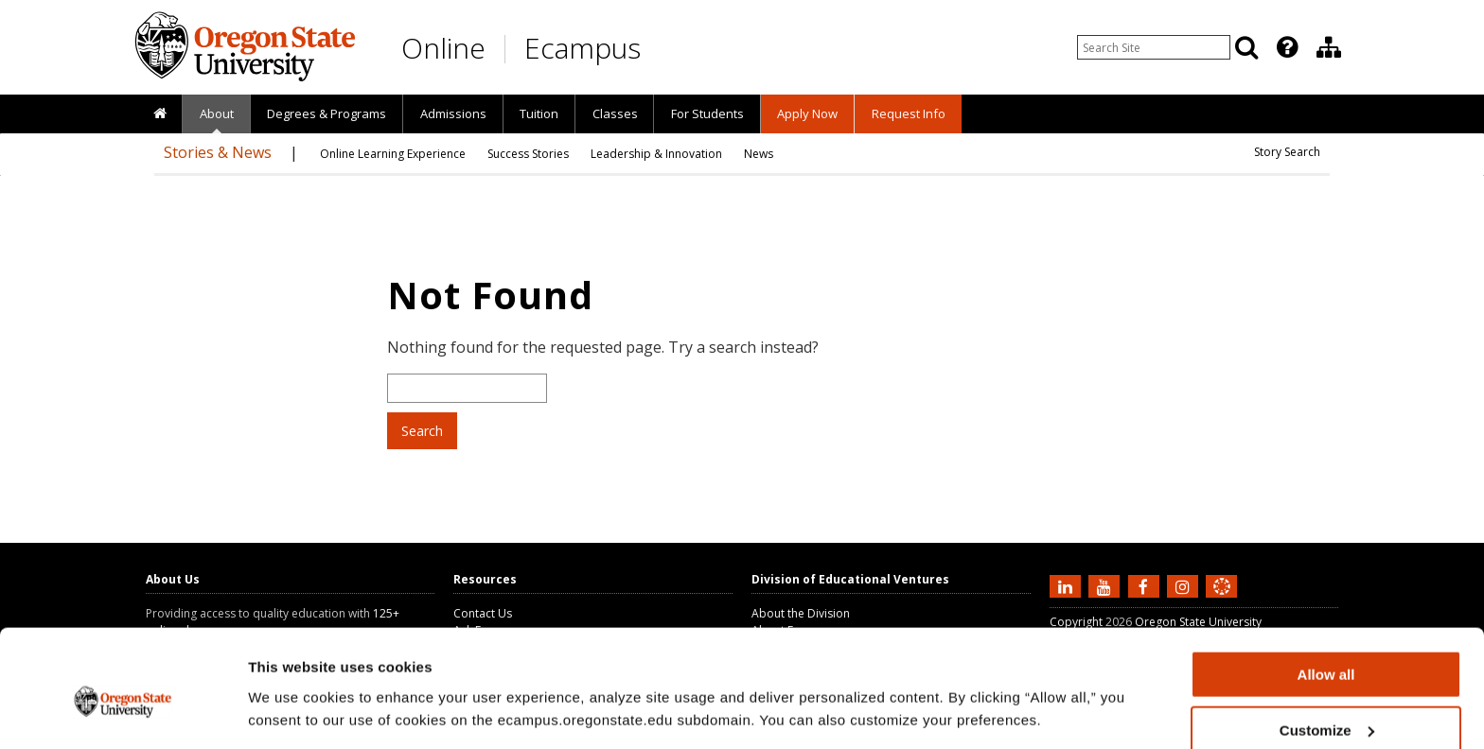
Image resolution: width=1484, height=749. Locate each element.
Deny (1326, 702)
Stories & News (218, 152)
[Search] (1246, 47)
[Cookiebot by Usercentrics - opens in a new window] (122, 712)
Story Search (1287, 152)
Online (443, 47)
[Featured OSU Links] (1287, 47)
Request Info (908, 113)
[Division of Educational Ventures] (1329, 47)
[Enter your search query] (1153, 47)
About (217, 113)
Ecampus (582, 47)
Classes (615, 113)
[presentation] (1285, 47)
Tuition (539, 113)
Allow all (1326, 592)
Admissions (453, 113)
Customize (1327, 647)
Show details (292, 688)
